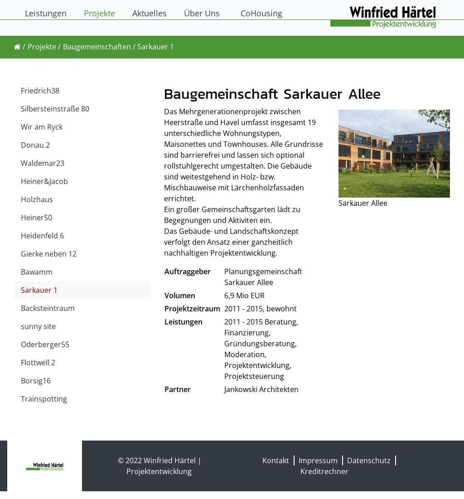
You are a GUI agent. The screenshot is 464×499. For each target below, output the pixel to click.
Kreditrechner (324, 471)
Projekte (42, 47)
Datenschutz (369, 460)
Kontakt (275, 460)
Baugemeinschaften (97, 47)
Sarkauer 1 (155, 47)
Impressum (318, 460)
